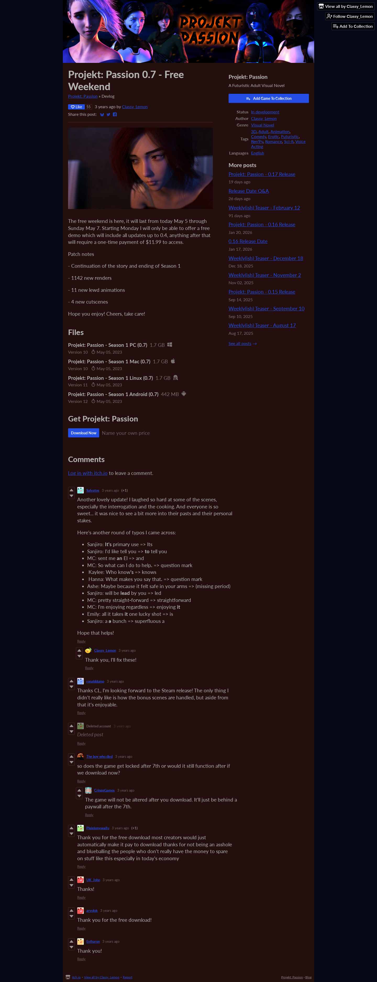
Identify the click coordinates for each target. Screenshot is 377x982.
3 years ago (110, 490)
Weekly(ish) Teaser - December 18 (266, 258)
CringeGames (104, 790)
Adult (263, 131)
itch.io (76, 977)
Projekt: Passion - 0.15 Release (262, 292)
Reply (81, 641)
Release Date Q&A (249, 191)
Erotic (273, 136)
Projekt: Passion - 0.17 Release (262, 174)
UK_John (93, 880)
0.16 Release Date (248, 241)
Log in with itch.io (88, 473)
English (257, 152)
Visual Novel (262, 124)
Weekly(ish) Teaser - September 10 (266, 308)
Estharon (93, 941)
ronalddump (95, 681)
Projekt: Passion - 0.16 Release (262, 224)
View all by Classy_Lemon (101, 977)
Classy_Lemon (135, 106)
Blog (308, 977)
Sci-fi (288, 141)
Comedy (258, 136)
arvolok (92, 910)
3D (254, 131)
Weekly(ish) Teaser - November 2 (265, 275)
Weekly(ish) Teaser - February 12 (264, 208)
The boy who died (99, 756)
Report (127, 977)
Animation (280, 131)
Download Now (83, 433)
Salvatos (92, 490)
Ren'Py (257, 141)
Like (76, 107)
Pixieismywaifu (97, 828)
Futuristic (290, 136)
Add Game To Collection (269, 98)
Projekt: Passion (83, 96)
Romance (273, 141)
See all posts (240, 343)
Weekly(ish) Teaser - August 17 (262, 325)
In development (265, 111)
